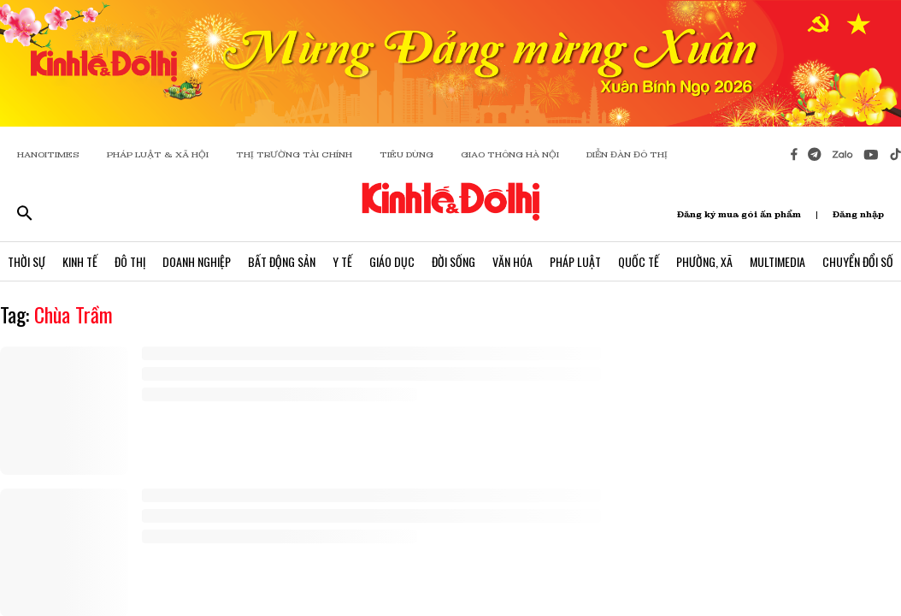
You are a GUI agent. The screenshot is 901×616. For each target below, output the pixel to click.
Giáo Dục (392, 261)
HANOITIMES (48, 154)
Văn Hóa (512, 261)
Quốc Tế (638, 261)
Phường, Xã (704, 261)
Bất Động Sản (281, 261)
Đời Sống (453, 261)
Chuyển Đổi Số (857, 261)
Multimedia (777, 261)
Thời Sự (26, 261)
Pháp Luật (575, 261)
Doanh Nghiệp (196, 261)
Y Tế (342, 261)
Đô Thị (130, 261)
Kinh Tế (79, 261)
